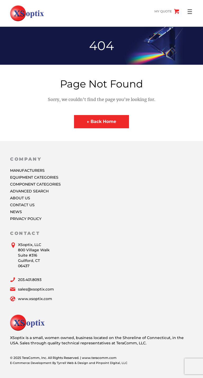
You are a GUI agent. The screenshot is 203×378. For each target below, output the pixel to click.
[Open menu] (189, 11)
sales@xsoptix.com (36, 289)
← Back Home (101, 121)
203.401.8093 (29, 279)
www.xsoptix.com (35, 298)
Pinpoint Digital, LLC (111, 363)
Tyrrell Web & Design (72, 363)
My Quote (163, 11)
